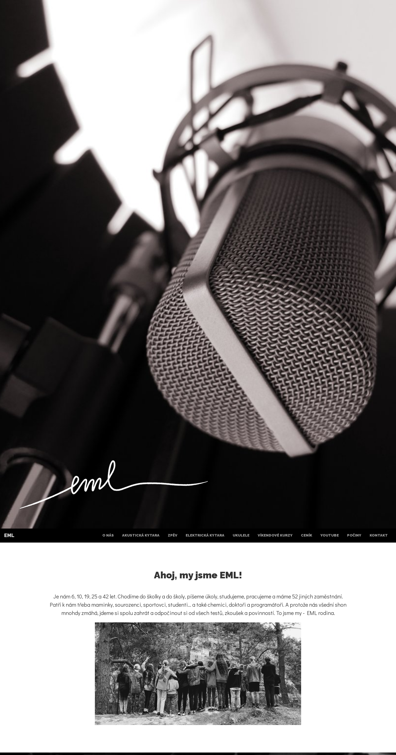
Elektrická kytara (205, 535)
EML (9, 535)
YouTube (329, 535)
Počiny (354, 535)
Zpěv (172, 535)
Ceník (306, 535)
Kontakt (379, 535)
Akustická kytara (141, 535)
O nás (108, 535)
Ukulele (241, 535)
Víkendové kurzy (275, 535)
